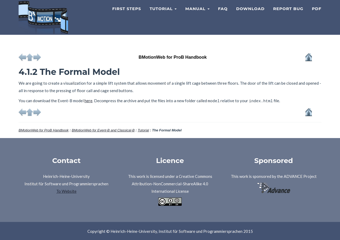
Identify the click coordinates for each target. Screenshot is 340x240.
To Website (66, 190)
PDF (316, 14)
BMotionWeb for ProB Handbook (44, 129)
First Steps (126, 14)
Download (250, 14)
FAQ (223, 14)
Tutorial (163, 14)
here (88, 100)
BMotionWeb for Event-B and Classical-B (103, 129)
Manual (197, 14)
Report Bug (288, 14)
